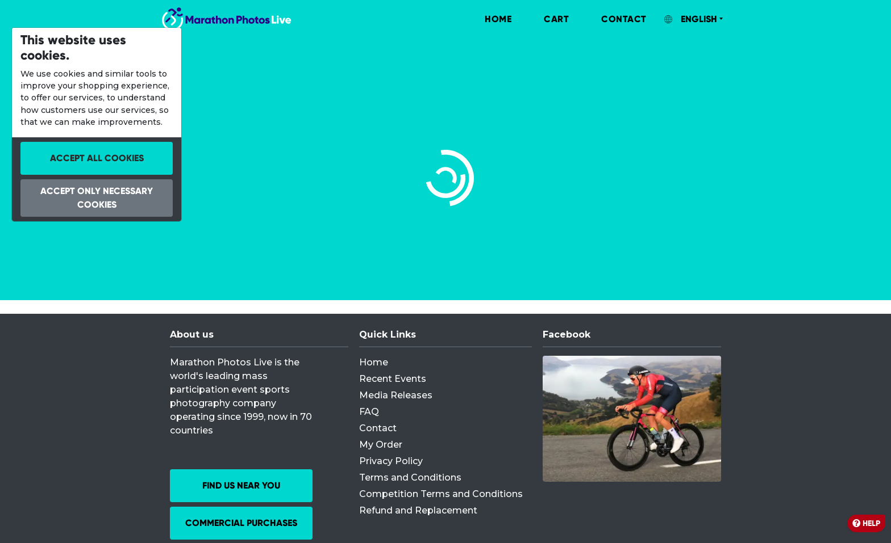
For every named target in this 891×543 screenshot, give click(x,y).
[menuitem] (486, 19)
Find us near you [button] (241, 485)
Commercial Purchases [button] (241, 522)
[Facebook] (632, 419)
